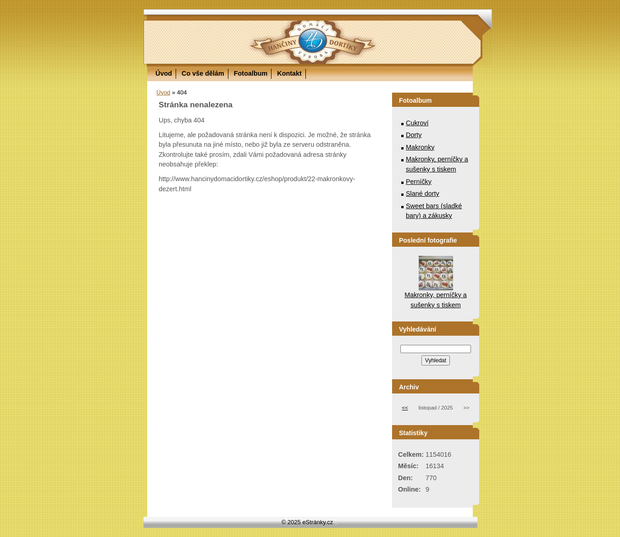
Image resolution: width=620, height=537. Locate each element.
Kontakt (289, 73)
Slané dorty (422, 193)
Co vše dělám (203, 73)
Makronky (420, 147)
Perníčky (419, 181)
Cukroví (417, 123)
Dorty (413, 134)
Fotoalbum (251, 73)
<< (405, 407)
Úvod (163, 73)
